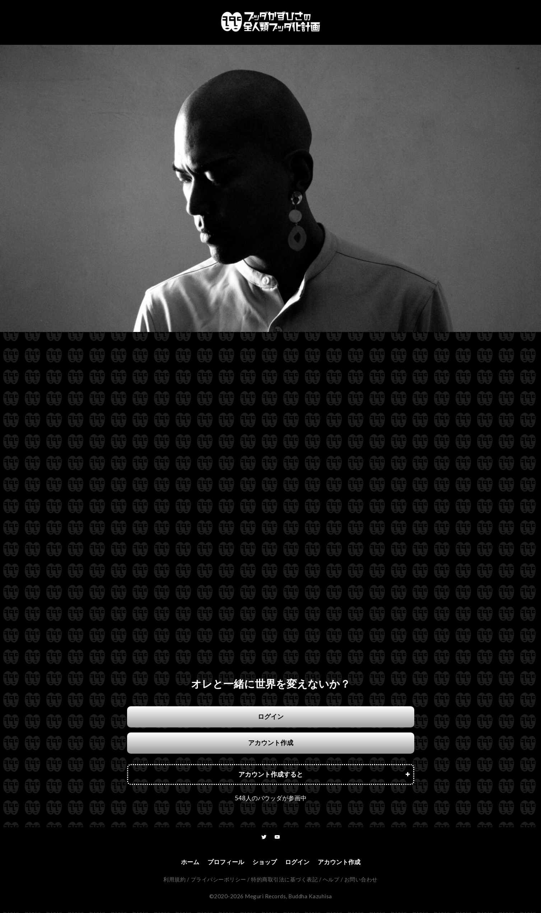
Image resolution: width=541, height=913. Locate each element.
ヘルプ (331, 880)
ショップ (264, 862)
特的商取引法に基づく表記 (284, 880)
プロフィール (223, 862)
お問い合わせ (361, 880)
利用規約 (174, 880)
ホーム (186, 862)
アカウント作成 (270, 742)
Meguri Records (265, 897)
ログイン (271, 716)
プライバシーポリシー (218, 880)
